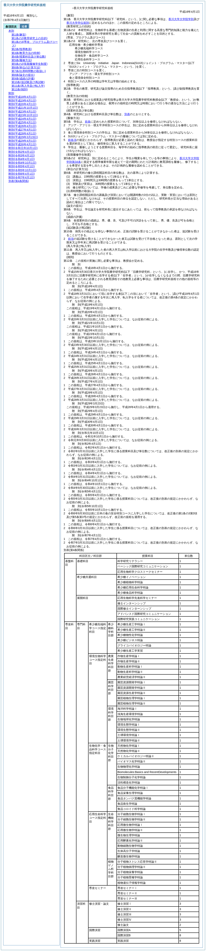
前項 (71, 238)
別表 (127, 114)
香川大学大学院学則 (181, 19)
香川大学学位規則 (77, 22)
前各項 (72, 140)
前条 (88, 121)
